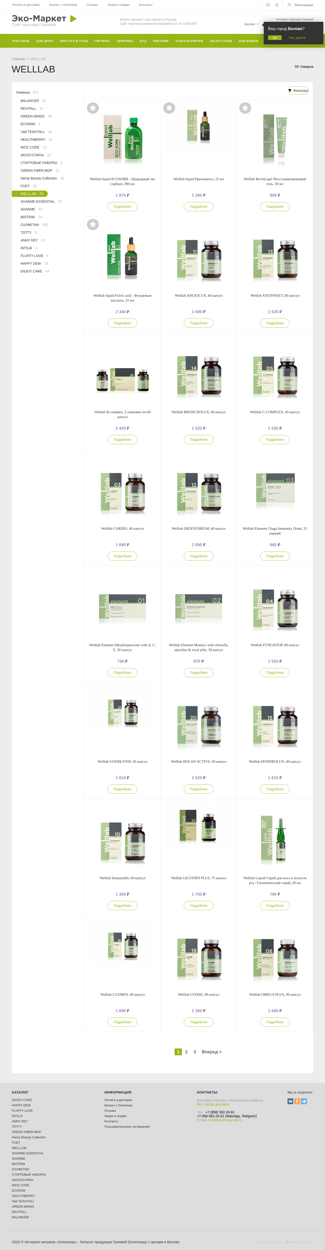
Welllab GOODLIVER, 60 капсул (122, 761)
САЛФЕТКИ (34, 225)
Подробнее (123, 206)
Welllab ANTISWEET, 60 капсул (274, 295)
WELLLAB (32, 194)
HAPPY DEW (34, 263)
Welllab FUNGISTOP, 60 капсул (275, 644)
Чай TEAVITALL (36, 132)
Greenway (27, 92)
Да (275, 37)
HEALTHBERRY (36, 139)
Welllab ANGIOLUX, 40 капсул (199, 295)
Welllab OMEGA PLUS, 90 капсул (275, 994)
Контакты (146, 5)
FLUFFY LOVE (35, 256)
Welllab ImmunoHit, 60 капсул (123, 877)
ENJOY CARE (35, 271)
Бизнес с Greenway (63, 5)
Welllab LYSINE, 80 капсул (198, 994)
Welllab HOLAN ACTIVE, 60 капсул (198, 761)
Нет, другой (297, 37)
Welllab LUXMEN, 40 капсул (122, 994)
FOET (29, 186)
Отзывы (92, 5)
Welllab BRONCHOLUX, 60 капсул (199, 411)
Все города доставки (213, 1104)
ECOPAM (30, 124)
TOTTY (29, 232)
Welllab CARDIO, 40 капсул (122, 528)
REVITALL (32, 108)
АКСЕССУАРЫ (36, 155)
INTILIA (29, 248)
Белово (250, 24)
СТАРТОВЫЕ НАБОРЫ (41, 163)
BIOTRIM (31, 217)
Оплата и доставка (26, 5)
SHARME (31, 209)
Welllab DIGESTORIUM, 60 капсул (199, 528)
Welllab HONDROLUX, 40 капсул (275, 761)
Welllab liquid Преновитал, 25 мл (198, 178)
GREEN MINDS (36, 116)
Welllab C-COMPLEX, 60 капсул (275, 411)
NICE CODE (33, 147)
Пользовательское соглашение (127, 1126)
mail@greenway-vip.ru (225, 1119)
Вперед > (212, 1051)
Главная (18, 59)
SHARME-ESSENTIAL (41, 201)
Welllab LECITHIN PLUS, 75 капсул (198, 877)
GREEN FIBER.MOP (40, 170)
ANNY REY (33, 240)
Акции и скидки (119, 5)
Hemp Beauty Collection (42, 178)
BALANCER (33, 101)
